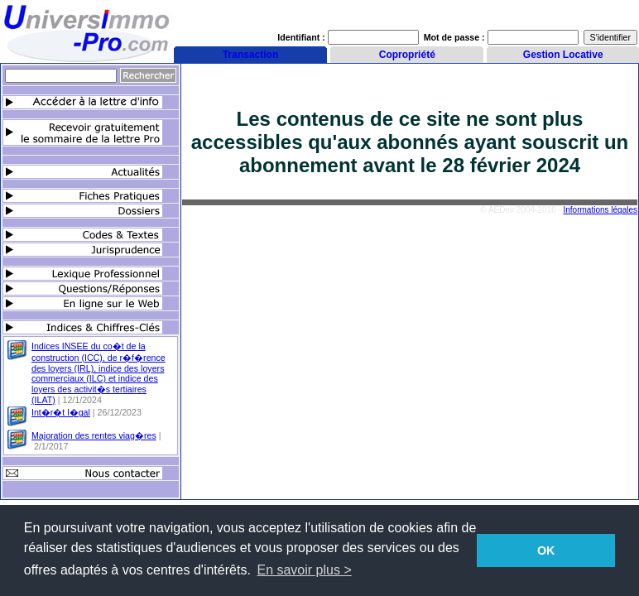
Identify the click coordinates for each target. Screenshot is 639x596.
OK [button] (546, 550)
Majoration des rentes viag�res (93, 435)
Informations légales (601, 209)
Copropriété (407, 54)
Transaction (250, 54)
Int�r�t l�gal (60, 412)
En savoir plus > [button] (304, 570)
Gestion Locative (563, 54)
